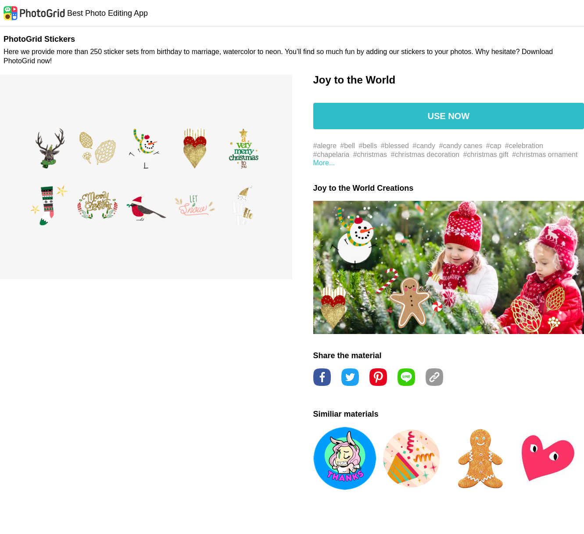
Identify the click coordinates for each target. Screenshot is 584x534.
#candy (423, 145)
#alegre (325, 145)
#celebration (524, 145)
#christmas (370, 154)
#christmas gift (485, 154)
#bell (347, 145)
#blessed (395, 145)
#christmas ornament (544, 154)
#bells (368, 145)
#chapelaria (331, 154)
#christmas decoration (425, 154)
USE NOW (448, 116)
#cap (494, 145)
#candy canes (460, 145)
